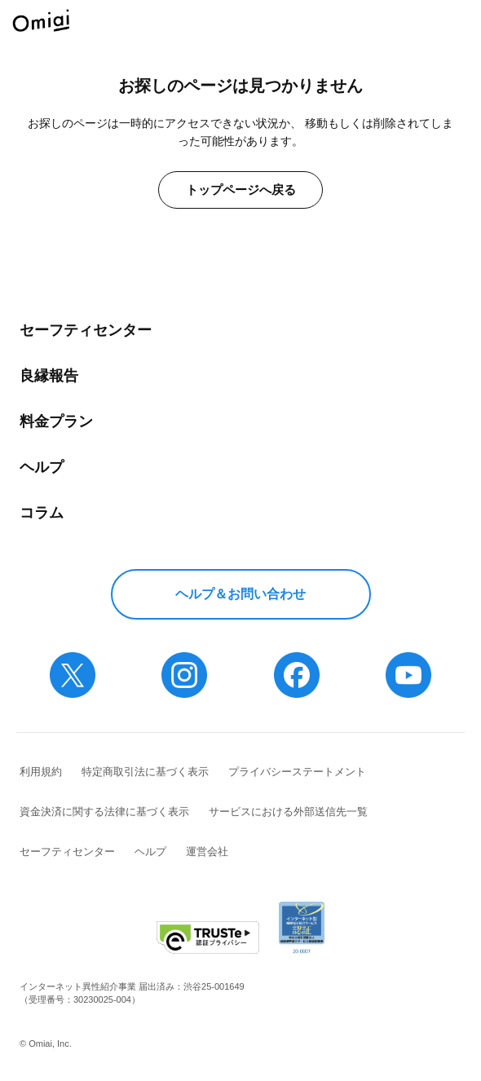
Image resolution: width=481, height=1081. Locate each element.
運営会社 (207, 851)
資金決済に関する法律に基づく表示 (104, 811)
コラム (42, 513)
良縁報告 (49, 376)
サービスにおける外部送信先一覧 (288, 811)
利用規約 (41, 772)
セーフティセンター (86, 330)
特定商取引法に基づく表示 (145, 772)
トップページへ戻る (241, 189)
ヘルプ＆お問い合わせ (240, 594)
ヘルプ (42, 467)
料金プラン (56, 421)
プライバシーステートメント (297, 772)
